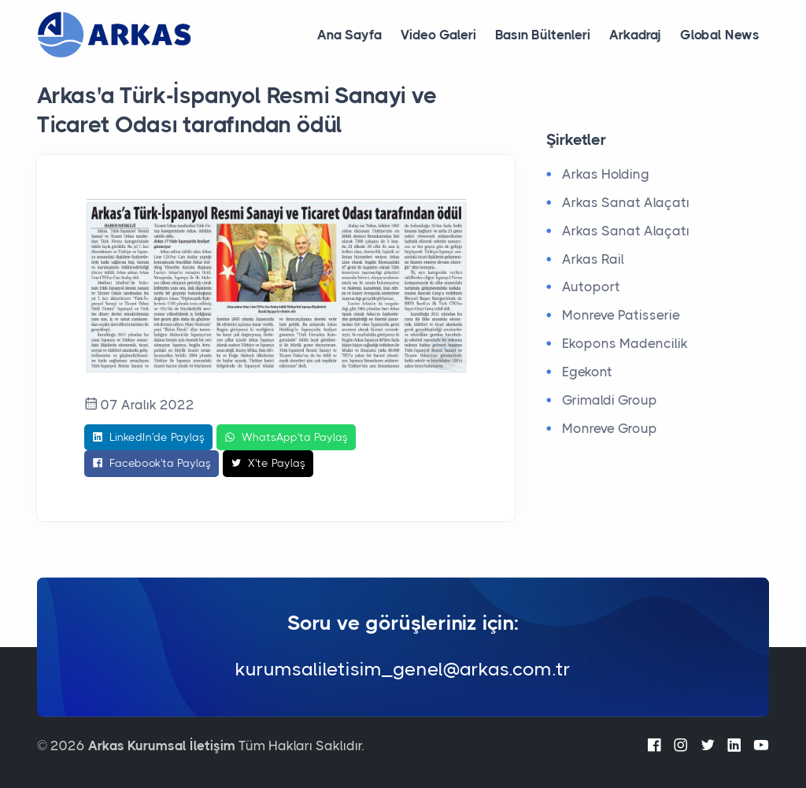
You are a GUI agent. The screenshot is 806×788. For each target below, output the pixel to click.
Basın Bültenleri (542, 35)
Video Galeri (438, 35)
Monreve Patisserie (621, 315)
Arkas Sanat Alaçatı (626, 202)
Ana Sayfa (349, 35)
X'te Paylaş (268, 463)
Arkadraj (635, 35)
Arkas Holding (605, 174)
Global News (720, 35)
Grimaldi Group (609, 400)
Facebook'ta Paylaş (151, 463)
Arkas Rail (593, 259)
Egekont (587, 371)
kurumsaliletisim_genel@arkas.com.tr (403, 669)
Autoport (591, 286)
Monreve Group (609, 428)
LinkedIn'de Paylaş (148, 437)
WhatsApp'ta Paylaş (286, 437)
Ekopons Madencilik (625, 343)
